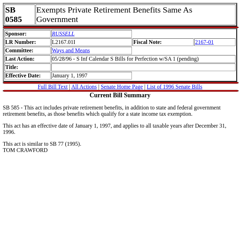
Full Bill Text (53, 87)
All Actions (84, 87)
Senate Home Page (122, 87)
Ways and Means (71, 50)
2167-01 (204, 42)
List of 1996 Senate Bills (174, 87)
